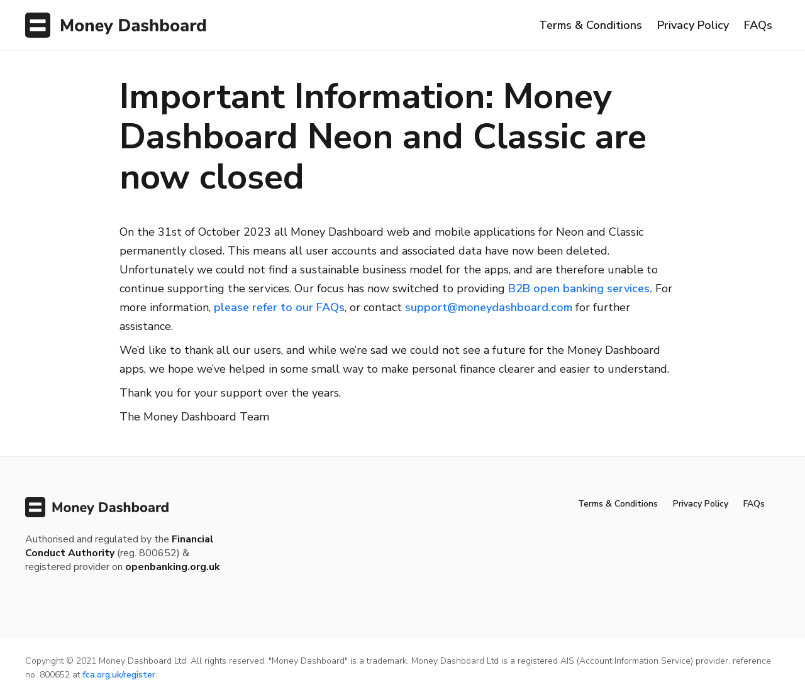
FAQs (758, 25)
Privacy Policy (693, 25)
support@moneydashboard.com (488, 307)
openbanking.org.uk (172, 567)
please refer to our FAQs (279, 307)
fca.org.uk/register (118, 675)
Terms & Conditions (590, 25)
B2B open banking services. (580, 288)
